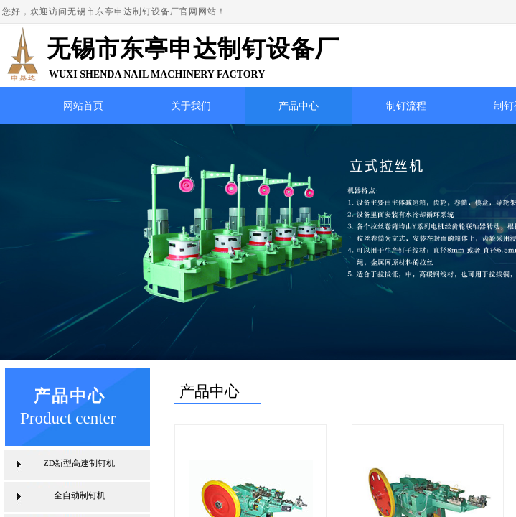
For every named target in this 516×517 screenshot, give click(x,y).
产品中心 (298, 106)
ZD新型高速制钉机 (80, 463)
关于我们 (191, 106)
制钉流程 (406, 106)
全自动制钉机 (79, 495)
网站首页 (83, 106)
